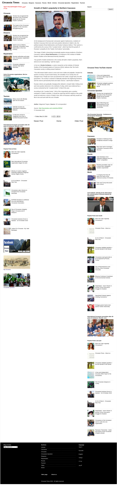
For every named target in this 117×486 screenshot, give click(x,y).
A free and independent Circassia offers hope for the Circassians (105, 77)
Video (42, 465)
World (42, 467)
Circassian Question (47, 454)
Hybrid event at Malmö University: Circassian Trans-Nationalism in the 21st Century (21, 47)
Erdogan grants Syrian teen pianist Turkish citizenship (103, 305)
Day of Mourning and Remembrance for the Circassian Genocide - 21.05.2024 (103, 105)
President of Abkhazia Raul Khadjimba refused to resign (105, 139)
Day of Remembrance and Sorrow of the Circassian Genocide (102, 268)
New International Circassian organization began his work (19, 162)
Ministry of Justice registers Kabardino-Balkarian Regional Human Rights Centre (19, 172)
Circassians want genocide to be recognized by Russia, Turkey (103, 258)
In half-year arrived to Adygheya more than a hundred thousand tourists (20, 116)
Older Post (79, 121)
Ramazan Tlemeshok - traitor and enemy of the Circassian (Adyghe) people (103, 431)
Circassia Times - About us (102, 228)
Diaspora (43, 456)
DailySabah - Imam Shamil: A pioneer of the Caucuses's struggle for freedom (103, 287)
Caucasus (44, 449)
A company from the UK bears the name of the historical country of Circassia (105, 176)
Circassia (43, 451)
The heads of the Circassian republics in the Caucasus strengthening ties (21, 27)
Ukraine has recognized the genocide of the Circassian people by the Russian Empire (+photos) (20, 18)
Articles (43, 447)
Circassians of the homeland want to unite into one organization (103, 422)
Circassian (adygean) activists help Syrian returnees (19, 66)
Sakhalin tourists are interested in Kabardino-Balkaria (19, 108)
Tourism (43, 463)
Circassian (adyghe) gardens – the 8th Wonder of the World (105, 84)
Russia (43, 461)
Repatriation (44, 458)
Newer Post (38, 121)
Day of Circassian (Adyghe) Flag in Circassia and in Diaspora (19, 211)
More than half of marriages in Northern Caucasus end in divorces (105, 148)
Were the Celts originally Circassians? (18, 152)
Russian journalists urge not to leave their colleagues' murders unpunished (104, 166)
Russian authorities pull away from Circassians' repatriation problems (21, 58)
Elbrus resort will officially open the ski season (20, 99)
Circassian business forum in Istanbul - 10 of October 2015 (19, 219)
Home (59, 121)
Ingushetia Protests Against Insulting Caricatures (103, 296)
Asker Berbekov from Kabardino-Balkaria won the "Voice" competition (104, 158)
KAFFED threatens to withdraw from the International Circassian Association (20, 201)
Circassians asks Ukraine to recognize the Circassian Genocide (19, 191)
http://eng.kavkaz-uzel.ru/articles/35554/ (50, 108)
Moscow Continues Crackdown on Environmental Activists (104, 277)
